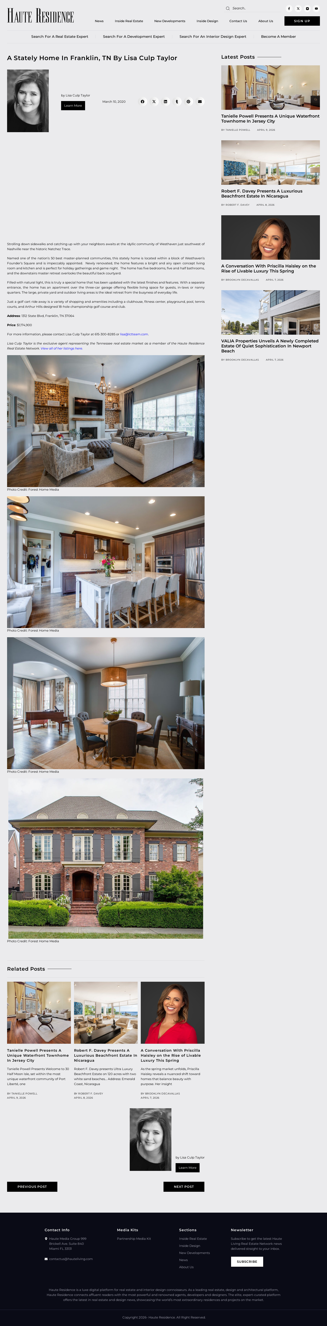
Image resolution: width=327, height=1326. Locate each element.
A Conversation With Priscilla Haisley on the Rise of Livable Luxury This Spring (171, 1055)
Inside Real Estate (129, 21)
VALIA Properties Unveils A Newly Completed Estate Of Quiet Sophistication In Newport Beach (270, 345)
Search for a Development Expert (134, 36)
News (99, 21)
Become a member (278, 36)
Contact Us (238, 21)
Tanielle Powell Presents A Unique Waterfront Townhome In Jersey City (38, 1055)
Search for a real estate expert (59, 36)
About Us (265, 21)
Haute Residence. (162, 1317)
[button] (142, 101)
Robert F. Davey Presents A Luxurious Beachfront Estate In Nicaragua (105, 1055)
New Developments (169, 21)
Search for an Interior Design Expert (213, 36)
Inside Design (207, 21)
